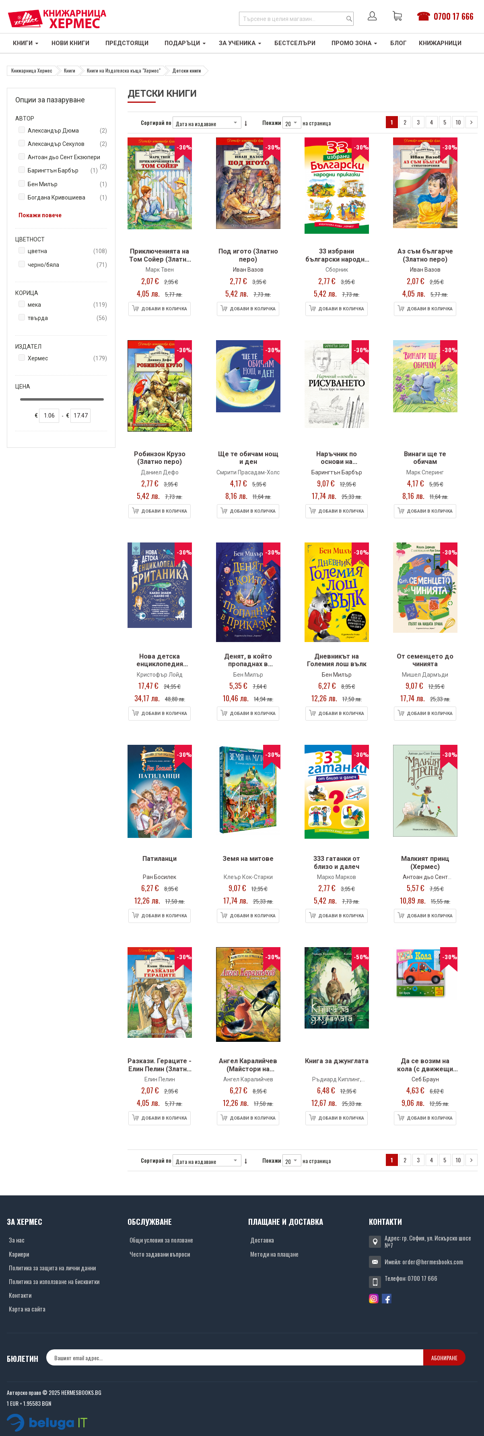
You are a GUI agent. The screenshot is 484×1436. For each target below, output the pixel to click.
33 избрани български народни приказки (336, 259)
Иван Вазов (248, 269)
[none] (49, 416)
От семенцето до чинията (425, 660)
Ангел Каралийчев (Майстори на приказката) (248, 1069)
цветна (67, 251)
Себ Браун (425, 1079)
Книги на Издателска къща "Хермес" (124, 70)
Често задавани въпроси (160, 1253)
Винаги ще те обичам (425, 458)
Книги (69, 70)
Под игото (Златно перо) (248, 255)
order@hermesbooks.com (432, 1261)
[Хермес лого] (57, 18)
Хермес (67, 358)
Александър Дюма (67, 130)
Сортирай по (156, 122)
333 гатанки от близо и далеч (336, 863)
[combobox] (296, 19)
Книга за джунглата (337, 1061)
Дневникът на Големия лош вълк (337, 660)
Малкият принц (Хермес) (425, 863)
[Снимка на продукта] (160, 190)
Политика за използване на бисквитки (54, 1281)
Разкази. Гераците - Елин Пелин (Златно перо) (160, 1069)
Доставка (262, 1239)
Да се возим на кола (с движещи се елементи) (425, 1069)
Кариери (19, 1253)
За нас (17, 1239)
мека (67, 305)
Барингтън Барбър (336, 472)
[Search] (349, 19)
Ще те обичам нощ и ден (248, 458)
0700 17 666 (454, 16)
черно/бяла (67, 265)
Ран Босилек (159, 877)
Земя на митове (248, 858)
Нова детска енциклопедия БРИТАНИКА (159, 664)
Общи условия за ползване (161, 1239)
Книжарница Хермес (31, 70)
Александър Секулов (67, 144)
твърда (67, 318)
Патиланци (159, 858)
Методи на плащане (274, 1253)
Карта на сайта (27, 1308)
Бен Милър (337, 674)
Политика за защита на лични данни (52, 1267)
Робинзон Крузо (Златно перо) (159, 458)
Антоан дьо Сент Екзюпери (67, 158)
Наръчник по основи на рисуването (336, 462)
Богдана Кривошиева (67, 197)
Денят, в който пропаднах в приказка (248, 664)
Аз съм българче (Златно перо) (425, 255)
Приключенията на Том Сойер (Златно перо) (159, 259)
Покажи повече (40, 215)
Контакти (20, 1295)
